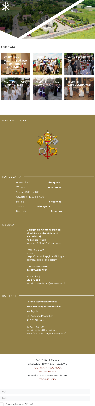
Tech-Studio (47, 379)
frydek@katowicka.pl (46, 330)
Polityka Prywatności (47, 367)
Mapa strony (47, 371)
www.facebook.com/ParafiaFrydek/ (46, 333)
